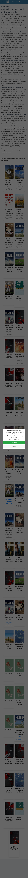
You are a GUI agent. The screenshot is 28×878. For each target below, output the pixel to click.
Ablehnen (14, 446)
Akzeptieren (14, 442)
